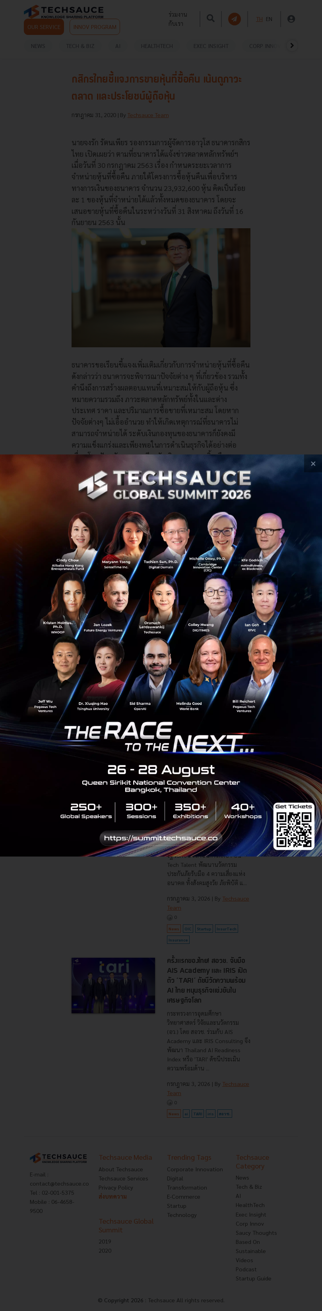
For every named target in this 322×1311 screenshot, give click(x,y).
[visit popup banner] (161, 655)
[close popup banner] (313, 463)
